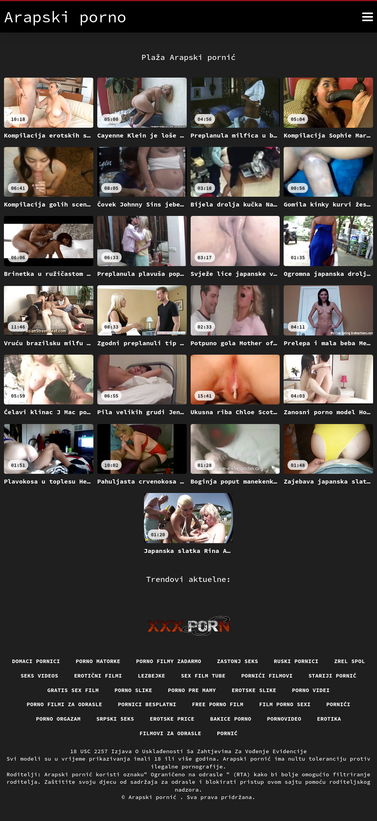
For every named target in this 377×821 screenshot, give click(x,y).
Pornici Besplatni (147, 704)
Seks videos (39, 675)
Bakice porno (230, 718)
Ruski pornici (296, 661)
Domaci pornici (36, 661)
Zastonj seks (237, 661)
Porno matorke (98, 661)
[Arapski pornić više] (367, 17)
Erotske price (172, 718)
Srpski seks (115, 718)
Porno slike (133, 690)
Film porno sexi (285, 704)
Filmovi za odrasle (171, 733)
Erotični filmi (98, 675)
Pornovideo (284, 718)
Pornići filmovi (267, 675)
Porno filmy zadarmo (168, 661)
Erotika (329, 718)
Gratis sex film (73, 690)
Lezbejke (151, 675)
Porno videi (311, 690)
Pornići (338, 704)
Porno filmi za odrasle (64, 704)
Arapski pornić (154, 797)
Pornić (227, 733)
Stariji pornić (332, 675)
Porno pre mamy (192, 690)
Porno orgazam (58, 718)
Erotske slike (254, 690)
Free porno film (217, 704)
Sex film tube (203, 675)
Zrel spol (349, 661)
